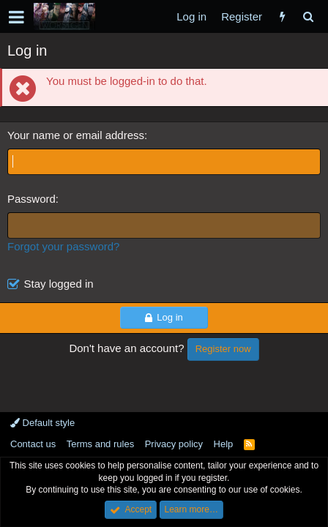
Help (224, 443)
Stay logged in (59, 283)
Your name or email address (75, 135)
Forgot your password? (63, 246)
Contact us (33, 443)
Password (31, 199)
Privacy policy (174, 443)
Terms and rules (100, 443)
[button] (16, 16)
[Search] (308, 16)
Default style (42, 422)
